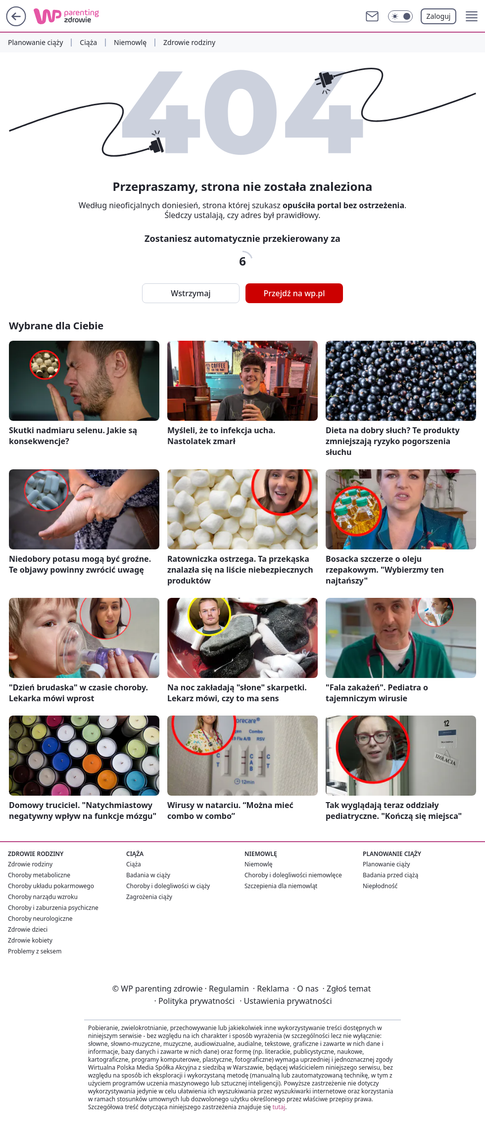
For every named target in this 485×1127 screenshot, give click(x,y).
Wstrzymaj (190, 293)
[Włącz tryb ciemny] (400, 16)
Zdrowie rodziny (189, 42)
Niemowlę (130, 42)
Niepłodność (380, 886)
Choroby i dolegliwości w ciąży (168, 886)
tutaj (278, 1107)
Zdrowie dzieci (28, 929)
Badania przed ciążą (390, 875)
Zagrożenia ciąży (149, 897)
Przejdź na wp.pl (294, 293)
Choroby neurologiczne (40, 918)
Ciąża (88, 42)
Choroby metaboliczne (39, 875)
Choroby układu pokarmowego (51, 886)
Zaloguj (439, 16)
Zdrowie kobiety (30, 940)
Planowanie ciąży (35, 42)
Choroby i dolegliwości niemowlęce (293, 875)
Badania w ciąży (148, 875)
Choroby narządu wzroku (43, 897)
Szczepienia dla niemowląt (280, 886)
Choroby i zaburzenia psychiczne (53, 907)
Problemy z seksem (34, 951)
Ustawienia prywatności (286, 1000)
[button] (472, 16)
